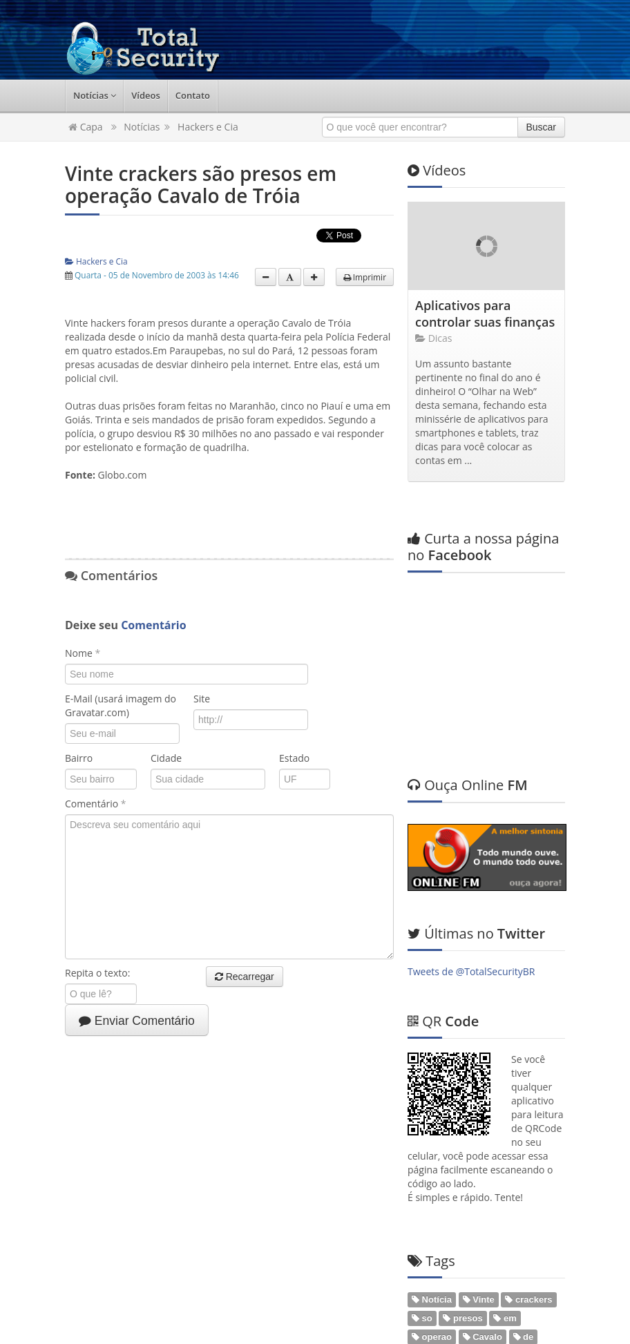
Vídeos (145, 95)
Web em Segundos (543, 1319)
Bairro (79, 758)
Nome (82, 653)
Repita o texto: (102, 972)
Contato (192, 95)
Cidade (166, 758)
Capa (85, 126)
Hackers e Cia (208, 126)
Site (201, 698)
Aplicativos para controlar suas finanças (485, 313)
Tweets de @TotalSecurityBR (471, 836)
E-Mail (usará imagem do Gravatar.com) (120, 705)
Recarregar (244, 976)
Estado (293, 758)
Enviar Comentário (137, 1021)
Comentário (95, 803)
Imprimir (364, 276)
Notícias (94, 95)
